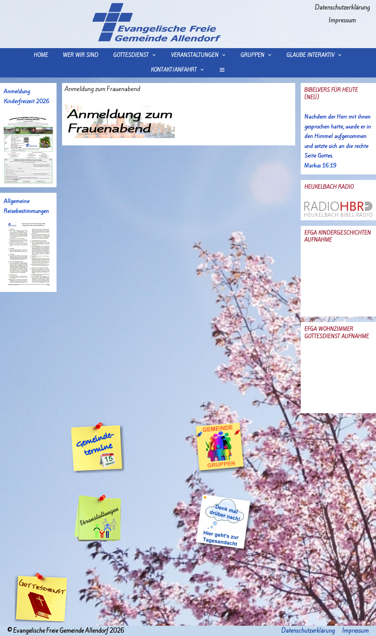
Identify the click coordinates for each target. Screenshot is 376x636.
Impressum (342, 20)
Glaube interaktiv (317, 55)
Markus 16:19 (320, 165)
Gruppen (260, 55)
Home (41, 55)
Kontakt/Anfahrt (181, 70)
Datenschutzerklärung (342, 7)
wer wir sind (80, 55)
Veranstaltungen (202, 55)
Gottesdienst (138, 55)
